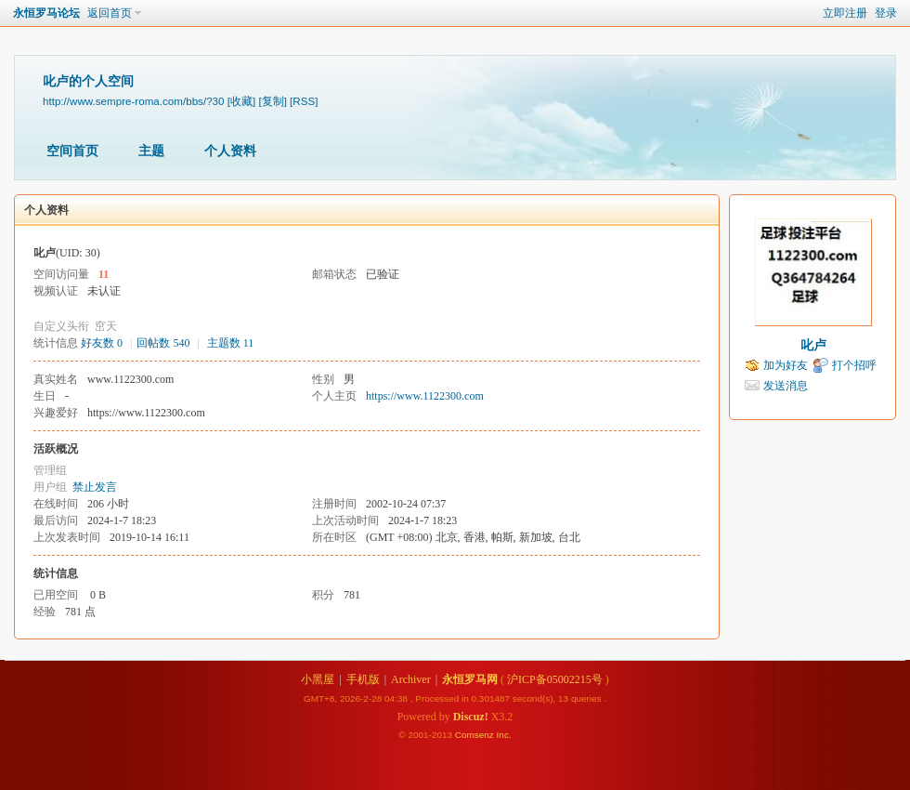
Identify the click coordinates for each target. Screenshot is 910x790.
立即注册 (845, 13)
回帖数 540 (162, 342)
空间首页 (72, 151)
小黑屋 (317, 679)
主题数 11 (230, 342)
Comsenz (476, 735)
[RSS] (304, 101)
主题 (151, 151)
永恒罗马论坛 (46, 13)
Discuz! (470, 716)
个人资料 (230, 151)
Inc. (504, 735)
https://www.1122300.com (425, 395)
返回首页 (109, 13)
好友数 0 (102, 342)
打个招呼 (854, 365)
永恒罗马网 (470, 679)
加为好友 (785, 365)
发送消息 (785, 385)
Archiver (411, 679)
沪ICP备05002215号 (555, 679)
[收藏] (241, 101)
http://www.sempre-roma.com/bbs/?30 (134, 101)
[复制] (272, 101)
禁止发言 (94, 487)
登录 (886, 13)
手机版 (363, 679)
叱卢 (813, 345)
